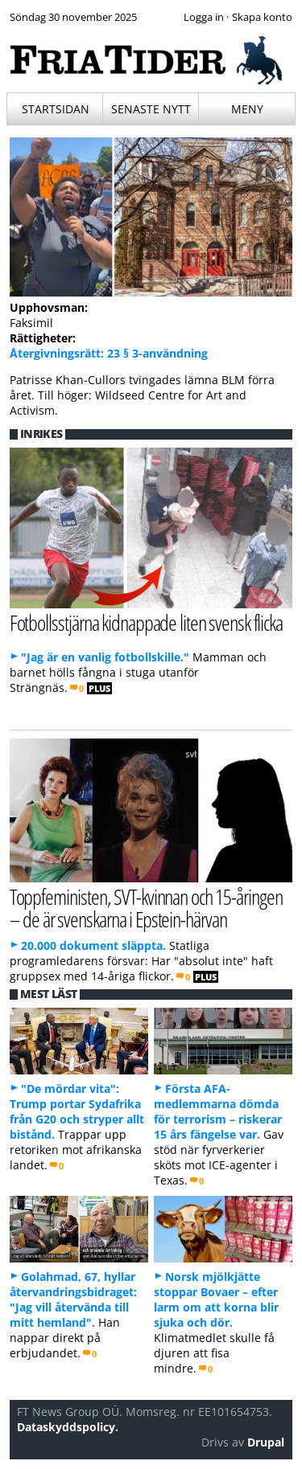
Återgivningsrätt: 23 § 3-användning (109, 353)
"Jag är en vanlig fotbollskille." (105, 657)
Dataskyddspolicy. (67, 1426)
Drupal (265, 1442)
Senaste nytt (151, 109)
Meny (247, 109)
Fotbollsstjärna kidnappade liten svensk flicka (146, 622)
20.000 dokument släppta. (93, 945)
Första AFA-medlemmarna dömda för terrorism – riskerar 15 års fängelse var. (218, 1111)
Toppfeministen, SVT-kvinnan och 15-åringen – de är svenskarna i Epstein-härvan (146, 908)
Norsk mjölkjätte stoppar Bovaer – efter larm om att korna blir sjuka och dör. (216, 1299)
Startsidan (55, 109)
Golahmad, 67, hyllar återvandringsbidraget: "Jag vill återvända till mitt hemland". (73, 1299)
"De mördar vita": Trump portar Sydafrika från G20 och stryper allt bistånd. (77, 1111)
